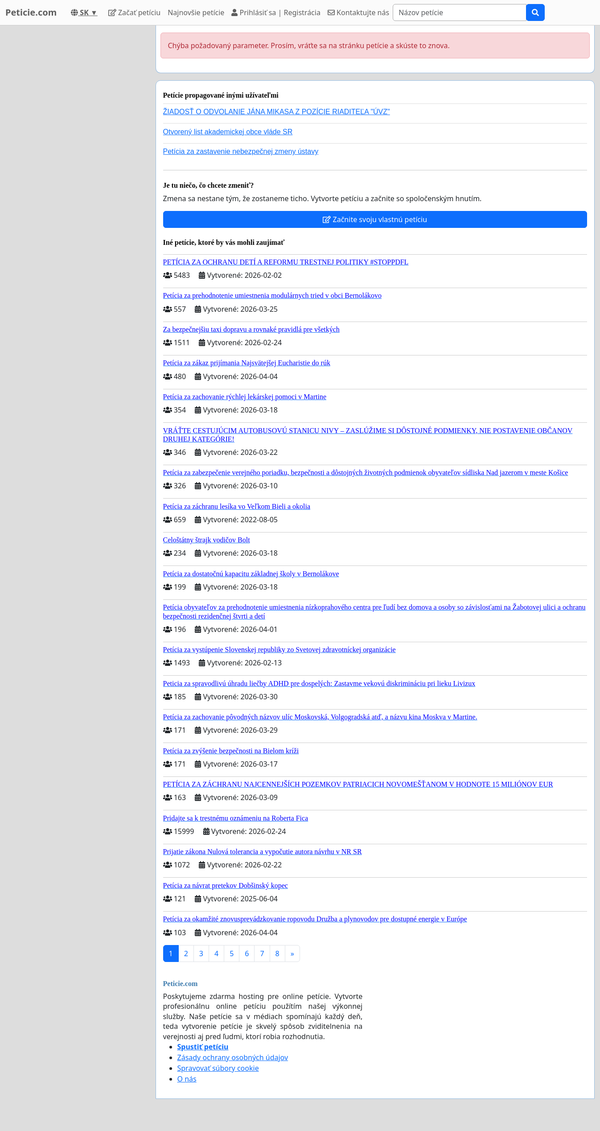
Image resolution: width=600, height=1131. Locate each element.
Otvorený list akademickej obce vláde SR (228, 132)
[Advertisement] (72, 159)
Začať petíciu (134, 12)
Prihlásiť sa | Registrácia (276, 12)
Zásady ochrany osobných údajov (232, 1057)
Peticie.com (31, 12)
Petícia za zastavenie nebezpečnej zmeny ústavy (241, 151)
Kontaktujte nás (358, 12)
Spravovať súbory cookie (218, 1068)
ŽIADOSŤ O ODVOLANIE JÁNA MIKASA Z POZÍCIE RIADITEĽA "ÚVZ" (276, 112)
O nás (187, 1079)
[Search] (459, 12)
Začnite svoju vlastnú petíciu (375, 219)
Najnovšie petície (196, 12)
